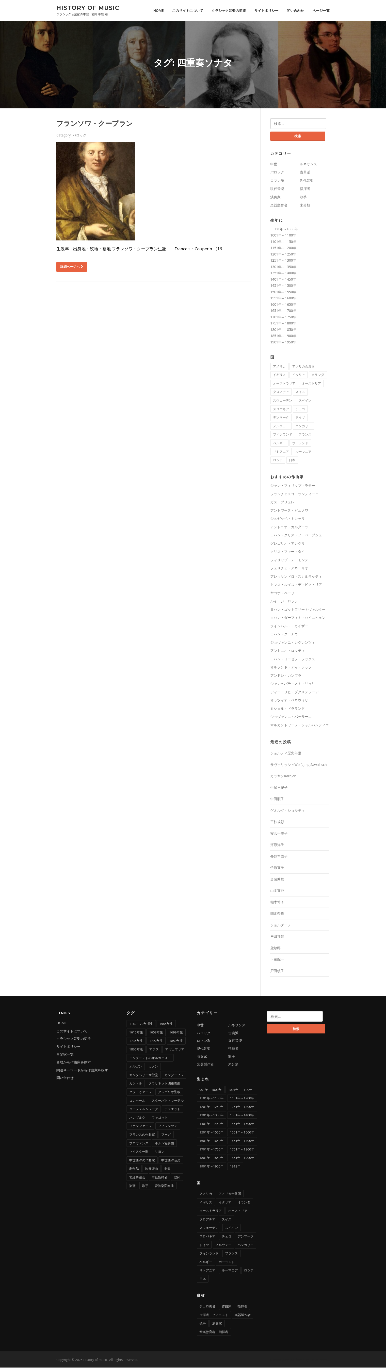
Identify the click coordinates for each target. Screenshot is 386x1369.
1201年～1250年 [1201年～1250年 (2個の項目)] (211, 1108)
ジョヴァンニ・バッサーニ (291, 718)
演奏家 (275, 198)
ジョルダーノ (280, 926)
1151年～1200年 (283, 249)
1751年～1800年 (283, 324)
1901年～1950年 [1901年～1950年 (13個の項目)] (211, 1168)
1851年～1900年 (283, 337)
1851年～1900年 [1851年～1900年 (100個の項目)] (242, 1159)
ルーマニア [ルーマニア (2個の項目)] (303, 453)
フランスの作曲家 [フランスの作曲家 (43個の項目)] (142, 1136)
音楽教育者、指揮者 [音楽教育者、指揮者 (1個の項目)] (213, 1333)
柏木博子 (277, 903)
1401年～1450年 (283, 280)
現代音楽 (277, 190)
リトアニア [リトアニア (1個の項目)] (281, 453)
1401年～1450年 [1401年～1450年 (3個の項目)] (211, 1125)
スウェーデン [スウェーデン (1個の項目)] (282, 402)
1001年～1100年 (283, 236)
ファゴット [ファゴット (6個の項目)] (160, 1119)
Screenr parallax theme (287, 1361)
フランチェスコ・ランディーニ (294, 495)
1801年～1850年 (283, 330)
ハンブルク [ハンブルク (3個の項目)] (137, 1119)
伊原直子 (277, 869)
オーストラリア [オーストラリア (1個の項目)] (284, 385)
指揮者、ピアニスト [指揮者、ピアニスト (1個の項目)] (213, 1316)
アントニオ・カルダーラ (289, 528)
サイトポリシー (266, 10)
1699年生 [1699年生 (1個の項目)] (176, 1033)
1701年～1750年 (283, 318)
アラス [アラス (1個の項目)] (154, 1050)
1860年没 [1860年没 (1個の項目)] (136, 1050)
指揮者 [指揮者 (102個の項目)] (242, 1307)
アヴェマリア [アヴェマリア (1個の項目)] (174, 1050)
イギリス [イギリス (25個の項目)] (279, 376)
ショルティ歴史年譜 (285, 754)
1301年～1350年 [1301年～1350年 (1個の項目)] (211, 1116)
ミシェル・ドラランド (287, 710)
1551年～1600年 (283, 299)
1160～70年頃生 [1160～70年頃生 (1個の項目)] (141, 1025)
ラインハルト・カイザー (289, 627)
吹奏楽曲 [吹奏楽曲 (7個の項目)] (151, 1170)
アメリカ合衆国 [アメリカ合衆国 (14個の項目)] (303, 367)
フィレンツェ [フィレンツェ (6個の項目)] (167, 1127)
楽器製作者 (279, 206)
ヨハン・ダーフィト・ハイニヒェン (297, 619)
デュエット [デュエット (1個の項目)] (172, 1110)
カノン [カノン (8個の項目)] (153, 1067)
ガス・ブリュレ (282, 503)
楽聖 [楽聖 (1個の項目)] (132, 1187)
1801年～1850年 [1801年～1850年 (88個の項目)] (211, 1159)
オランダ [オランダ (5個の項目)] (317, 376)
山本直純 (277, 892)
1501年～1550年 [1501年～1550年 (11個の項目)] (211, 1133)
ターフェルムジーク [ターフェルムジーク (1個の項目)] (143, 1110)
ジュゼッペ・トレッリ (287, 520)
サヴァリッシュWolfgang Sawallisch (298, 766)
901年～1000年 (284, 230)
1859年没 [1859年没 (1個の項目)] (176, 1042)
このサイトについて (187, 10)
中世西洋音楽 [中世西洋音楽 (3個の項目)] (170, 1161)
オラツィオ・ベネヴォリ (289, 701)
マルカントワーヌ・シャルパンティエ (299, 726)
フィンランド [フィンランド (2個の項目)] (282, 436)
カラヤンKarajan (283, 777)
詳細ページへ (71, 268)
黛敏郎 (275, 949)
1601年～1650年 (283, 305)
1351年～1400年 (283, 274)
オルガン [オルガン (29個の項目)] (135, 1067)
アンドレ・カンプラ (285, 677)
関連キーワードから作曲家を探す (82, 1071)
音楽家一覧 (65, 1055)
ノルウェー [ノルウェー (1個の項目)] (281, 427)
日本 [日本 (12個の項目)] (292, 461)
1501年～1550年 (283, 293)
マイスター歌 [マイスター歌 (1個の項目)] (138, 1153)
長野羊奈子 (279, 857)
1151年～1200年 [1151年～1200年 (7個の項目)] (242, 1099)
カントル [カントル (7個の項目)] (135, 1084)
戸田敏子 (277, 972)
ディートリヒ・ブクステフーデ (294, 693)
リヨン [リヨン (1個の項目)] (159, 1153)
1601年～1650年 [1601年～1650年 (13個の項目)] (211, 1142)
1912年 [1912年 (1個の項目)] (235, 1168)
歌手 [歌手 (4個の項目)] (145, 1187)
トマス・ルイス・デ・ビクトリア (296, 586)
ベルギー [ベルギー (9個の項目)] (279, 444)
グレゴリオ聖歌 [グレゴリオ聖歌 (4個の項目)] (169, 1093)
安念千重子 (279, 834)
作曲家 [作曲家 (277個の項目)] (226, 1307)
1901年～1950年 (283, 343)
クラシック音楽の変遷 (228, 10)
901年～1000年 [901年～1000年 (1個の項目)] (210, 1091)
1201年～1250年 (283, 255)
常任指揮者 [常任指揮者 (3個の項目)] (160, 1178)
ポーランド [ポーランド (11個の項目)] (300, 444)
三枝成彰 (277, 823)
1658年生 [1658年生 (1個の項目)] (156, 1033)
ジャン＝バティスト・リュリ (292, 685)
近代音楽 (307, 181)
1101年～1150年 (283, 242)
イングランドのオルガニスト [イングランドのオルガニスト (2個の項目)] (150, 1059)
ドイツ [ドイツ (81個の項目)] (300, 419)
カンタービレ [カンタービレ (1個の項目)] (174, 1076)
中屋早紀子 (279, 789)
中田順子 (277, 800)
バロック (79, 136)
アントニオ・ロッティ (287, 652)
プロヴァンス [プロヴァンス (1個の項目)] (138, 1144)
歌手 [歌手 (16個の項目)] (202, 1324)
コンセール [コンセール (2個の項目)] (137, 1101)
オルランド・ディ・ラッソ (291, 668)
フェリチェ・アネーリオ (289, 569)
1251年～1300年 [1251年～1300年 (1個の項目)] (242, 1108)
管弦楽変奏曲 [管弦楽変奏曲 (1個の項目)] (164, 1187)
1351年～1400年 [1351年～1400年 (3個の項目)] (242, 1116)
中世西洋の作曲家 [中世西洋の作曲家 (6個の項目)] (142, 1161)
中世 (273, 165)
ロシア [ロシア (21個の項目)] (278, 461)
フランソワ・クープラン (94, 124)
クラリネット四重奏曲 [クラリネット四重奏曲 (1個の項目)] (164, 1084)
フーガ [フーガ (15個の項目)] (166, 1136)
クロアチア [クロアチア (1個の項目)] (281, 393)
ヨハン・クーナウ (284, 635)
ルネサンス (308, 165)
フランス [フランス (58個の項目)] (305, 436)
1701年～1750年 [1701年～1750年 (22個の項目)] (211, 1150)
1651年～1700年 (283, 312)
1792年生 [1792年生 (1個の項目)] (156, 1042)
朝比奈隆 (277, 915)
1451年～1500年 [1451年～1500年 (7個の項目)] (242, 1125)
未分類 (305, 206)
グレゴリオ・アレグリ (287, 544)
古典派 (305, 173)
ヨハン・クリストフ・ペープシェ (296, 536)
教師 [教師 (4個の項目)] (177, 1178)
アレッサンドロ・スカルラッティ (296, 577)
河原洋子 (277, 846)
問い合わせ (295, 10)
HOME (158, 10)
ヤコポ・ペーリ (282, 594)
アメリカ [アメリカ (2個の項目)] (279, 367)
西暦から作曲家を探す (73, 1063)
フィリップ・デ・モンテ (289, 561)
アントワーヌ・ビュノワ (289, 511)
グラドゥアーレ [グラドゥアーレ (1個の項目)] (140, 1093)
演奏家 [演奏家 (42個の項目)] (217, 1324)
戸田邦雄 (277, 937)
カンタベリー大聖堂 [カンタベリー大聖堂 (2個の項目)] (143, 1076)
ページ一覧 (321, 10)
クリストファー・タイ (287, 553)
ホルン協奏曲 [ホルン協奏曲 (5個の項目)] (164, 1144)
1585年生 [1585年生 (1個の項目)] (166, 1025)
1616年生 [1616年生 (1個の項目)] (136, 1033)
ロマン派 (277, 181)
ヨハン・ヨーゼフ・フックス (292, 660)
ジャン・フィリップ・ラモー (292, 487)
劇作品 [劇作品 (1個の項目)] (134, 1170)
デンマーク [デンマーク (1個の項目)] (281, 419)
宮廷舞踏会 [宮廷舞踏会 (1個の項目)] (137, 1178)
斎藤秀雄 (277, 880)
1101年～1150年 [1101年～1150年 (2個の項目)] (211, 1099)
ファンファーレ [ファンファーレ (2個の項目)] (140, 1127)
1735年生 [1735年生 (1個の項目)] (136, 1042)
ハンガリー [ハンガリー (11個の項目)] (303, 427)
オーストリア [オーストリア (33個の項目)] (311, 385)
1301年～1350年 (283, 268)
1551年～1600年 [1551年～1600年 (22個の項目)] (242, 1133)
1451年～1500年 (283, 287)
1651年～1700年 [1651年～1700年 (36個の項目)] (242, 1142)
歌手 (303, 198)
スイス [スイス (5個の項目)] (300, 393)
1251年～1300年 (283, 261)
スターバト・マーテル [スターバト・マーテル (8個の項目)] (168, 1101)
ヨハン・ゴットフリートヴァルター (297, 610)
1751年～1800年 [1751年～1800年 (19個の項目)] (242, 1150)
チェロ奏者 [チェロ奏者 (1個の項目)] (207, 1307)
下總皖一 (277, 960)
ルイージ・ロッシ (284, 602)
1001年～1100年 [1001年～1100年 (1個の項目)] (240, 1091)
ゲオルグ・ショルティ (287, 812)
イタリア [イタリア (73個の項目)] (298, 376)
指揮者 (305, 190)
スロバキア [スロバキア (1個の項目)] (281, 410)
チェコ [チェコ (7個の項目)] (300, 410)
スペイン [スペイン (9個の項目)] (305, 402)
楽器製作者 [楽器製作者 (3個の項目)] (243, 1316)
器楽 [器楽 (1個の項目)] (167, 1170)
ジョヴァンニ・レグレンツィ (292, 644)
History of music (87, 7)
